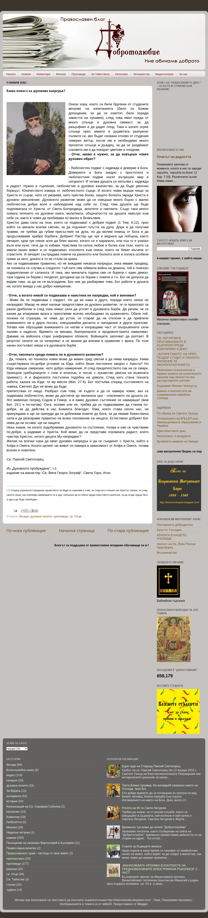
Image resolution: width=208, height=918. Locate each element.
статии (10, 884)
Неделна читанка (18, 832)
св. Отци (75, 516)
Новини (26, 74)
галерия (11, 780)
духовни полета (41, 516)
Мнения (61, 74)
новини (11, 837)
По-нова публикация (26, 530)
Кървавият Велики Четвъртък (177, 385)
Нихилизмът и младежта (174, 436)
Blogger (142, 904)
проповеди (60, 516)
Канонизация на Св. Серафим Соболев (33, 806)
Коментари (43, 74)
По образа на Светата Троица (177, 413)
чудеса (11, 889)
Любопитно (14, 822)
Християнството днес (171, 431)
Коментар (13, 816)
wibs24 (107, 904)
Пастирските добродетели (175, 524)
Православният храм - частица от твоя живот (37, 853)
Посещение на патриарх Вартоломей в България (40, 842)
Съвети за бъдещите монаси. (142, 846)
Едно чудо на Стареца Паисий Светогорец (151, 766)
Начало (11, 74)
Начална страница (76, 530)
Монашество (142, 74)
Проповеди (79, 74)
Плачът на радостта (174, 157)
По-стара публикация (128, 530)
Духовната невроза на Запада (177, 441)
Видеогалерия (164, 74)
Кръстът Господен (169, 529)
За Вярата (13, 790)
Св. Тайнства (15, 879)
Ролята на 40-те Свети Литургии (144, 808)
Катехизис (121, 74)
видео (10, 775)
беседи (24, 516)
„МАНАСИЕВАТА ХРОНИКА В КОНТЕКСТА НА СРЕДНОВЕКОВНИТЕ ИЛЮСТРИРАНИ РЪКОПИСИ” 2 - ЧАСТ (160, 869)
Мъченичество (167, 552)
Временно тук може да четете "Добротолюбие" (154, 827)
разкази (11, 869)
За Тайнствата (100, 74)
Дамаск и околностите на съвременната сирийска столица (174, 394)
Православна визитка (21, 848)
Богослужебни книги (20, 770)
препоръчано (15, 858)
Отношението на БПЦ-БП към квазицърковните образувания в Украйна (179, 422)
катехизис (13, 811)
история (11, 801)
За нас (183, 74)
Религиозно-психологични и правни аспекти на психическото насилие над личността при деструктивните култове (179, 375)
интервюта (13, 796)
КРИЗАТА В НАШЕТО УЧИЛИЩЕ (171, 536)
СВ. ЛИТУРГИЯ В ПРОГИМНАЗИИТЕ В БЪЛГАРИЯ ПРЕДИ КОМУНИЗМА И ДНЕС (172, 343)
